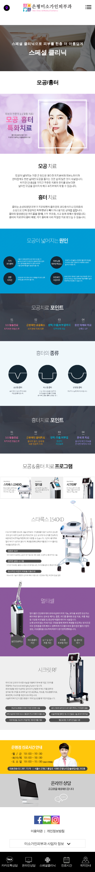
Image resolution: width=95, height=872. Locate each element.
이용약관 (36, 831)
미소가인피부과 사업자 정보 (47, 844)
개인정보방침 (55, 831)
